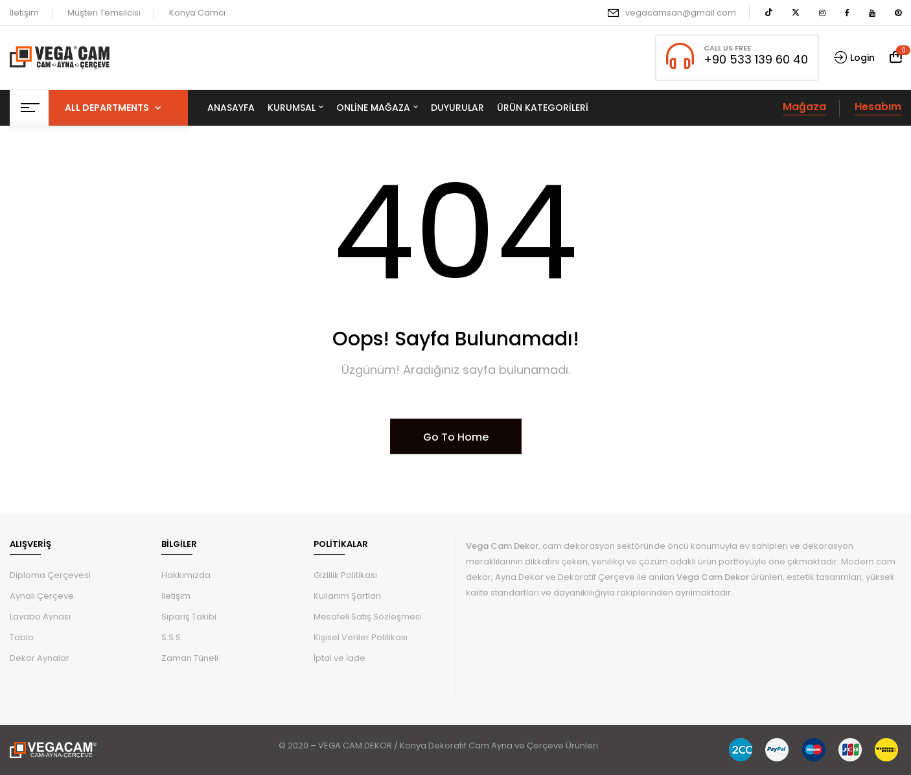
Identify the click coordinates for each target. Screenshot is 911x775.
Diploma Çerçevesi (50, 575)
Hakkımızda (186, 575)
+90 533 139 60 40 (756, 59)
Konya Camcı (197, 12)
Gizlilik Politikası (345, 575)
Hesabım (878, 106)
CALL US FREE (727, 48)
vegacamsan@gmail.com (680, 12)
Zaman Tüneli (189, 658)
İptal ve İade (339, 658)
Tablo (22, 637)
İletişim (24, 12)
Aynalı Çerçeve (42, 596)
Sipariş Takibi (188, 616)
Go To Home (456, 437)
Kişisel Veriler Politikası (361, 637)
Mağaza (804, 106)
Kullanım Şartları (347, 596)
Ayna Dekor (519, 577)
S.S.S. (172, 637)
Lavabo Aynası (40, 616)
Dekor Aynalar (39, 658)
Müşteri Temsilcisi (104, 12)
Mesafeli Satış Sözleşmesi (368, 616)
